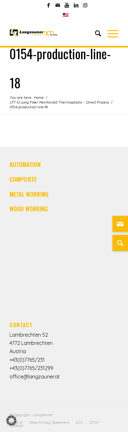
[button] (11, 420)
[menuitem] (65, 15)
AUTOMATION (25, 164)
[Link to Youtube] (66, 5)
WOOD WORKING (29, 209)
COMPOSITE (23, 179)
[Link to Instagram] (85, 5)
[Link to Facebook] (48, 5)
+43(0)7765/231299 (31, 368)
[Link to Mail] (57, 5)
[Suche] (120, 243)
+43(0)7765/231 (27, 360)
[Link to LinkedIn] (76, 5)
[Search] (95, 33)
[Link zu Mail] (120, 224)
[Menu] (109, 33)
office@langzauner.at (35, 376)
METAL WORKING (29, 194)
